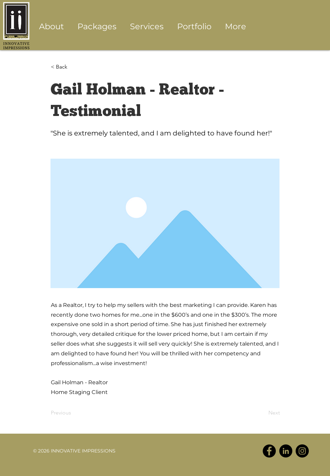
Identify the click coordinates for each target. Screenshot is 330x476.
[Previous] (73, 413)
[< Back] (73, 67)
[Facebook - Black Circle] (269, 451)
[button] (146, 27)
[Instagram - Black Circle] (302, 451)
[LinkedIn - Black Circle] (285, 451)
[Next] (263, 413)
